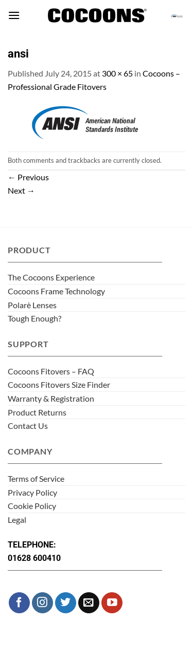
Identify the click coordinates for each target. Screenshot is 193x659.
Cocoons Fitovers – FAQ (51, 371)
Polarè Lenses (32, 305)
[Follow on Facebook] (19, 602)
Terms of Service (36, 478)
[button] (14, 15)
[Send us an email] (88, 602)
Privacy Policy (32, 492)
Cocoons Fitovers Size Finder (59, 384)
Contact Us (28, 425)
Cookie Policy (32, 506)
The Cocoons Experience (51, 277)
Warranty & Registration (51, 398)
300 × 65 (117, 73)
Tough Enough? (34, 318)
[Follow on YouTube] (111, 602)
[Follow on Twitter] (65, 602)
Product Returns (37, 412)
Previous (28, 177)
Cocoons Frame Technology (56, 291)
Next (21, 190)
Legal (17, 519)
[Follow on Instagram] (42, 602)
